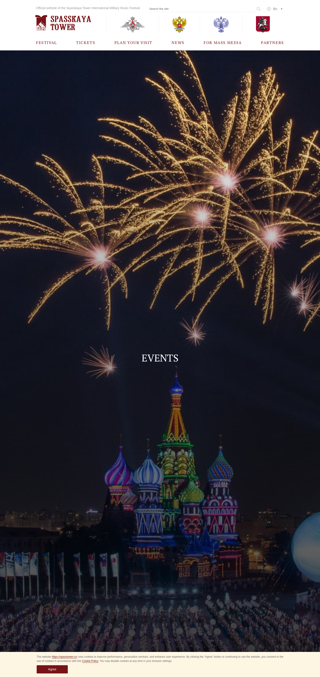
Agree (52, 669)
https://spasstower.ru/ (64, 656)
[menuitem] (46, 42)
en (275, 9)
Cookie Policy (90, 661)
